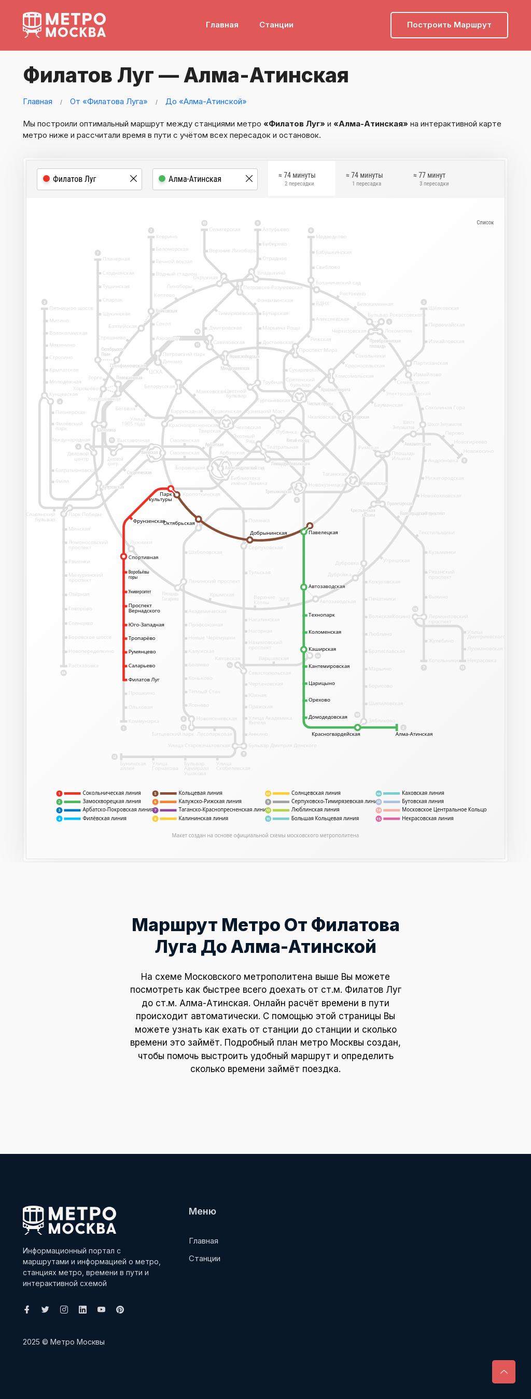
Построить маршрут (449, 23)
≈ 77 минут (431, 181)
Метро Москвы (77, 1341)
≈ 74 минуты (297, 181)
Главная (222, 23)
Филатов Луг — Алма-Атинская (186, 75)
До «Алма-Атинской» (206, 101)
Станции (276, 23)
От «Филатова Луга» (109, 101)
